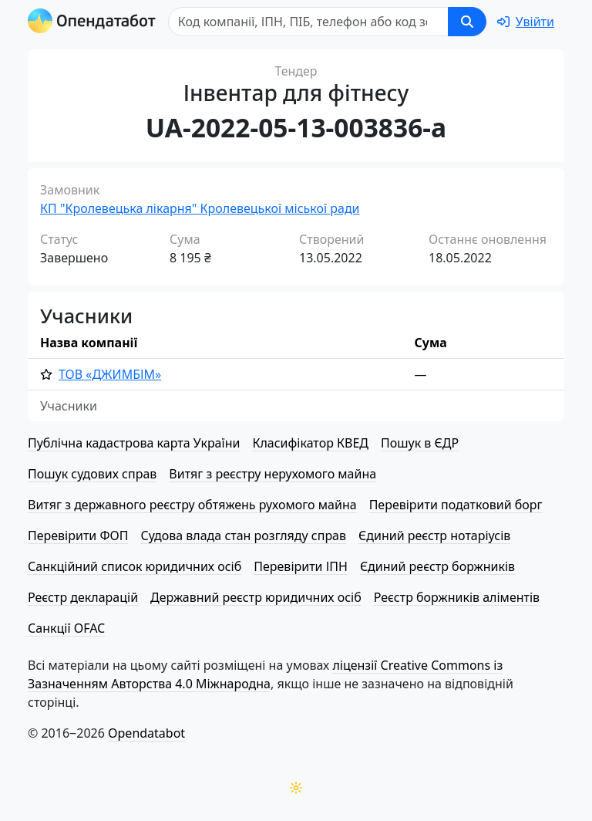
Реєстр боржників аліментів (457, 597)
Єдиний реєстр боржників (437, 566)
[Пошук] (308, 21)
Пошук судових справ (92, 473)
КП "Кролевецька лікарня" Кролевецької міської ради (200, 208)
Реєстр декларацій (83, 597)
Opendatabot (146, 733)
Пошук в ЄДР (420, 442)
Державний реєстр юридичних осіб (256, 597)
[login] (525, 21)
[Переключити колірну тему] (296, 787)
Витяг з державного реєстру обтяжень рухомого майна (192, 504)
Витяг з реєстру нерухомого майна (272, 473)
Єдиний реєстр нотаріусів (434, 535)
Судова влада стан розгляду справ (243, 535)
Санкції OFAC (66, 628)
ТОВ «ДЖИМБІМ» (110, 374)
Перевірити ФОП (78, 535)
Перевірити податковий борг (456, 504)
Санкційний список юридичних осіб (134, 566)
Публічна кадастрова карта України (134, 442)
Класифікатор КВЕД (310, 442)
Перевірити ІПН (301, 566)
